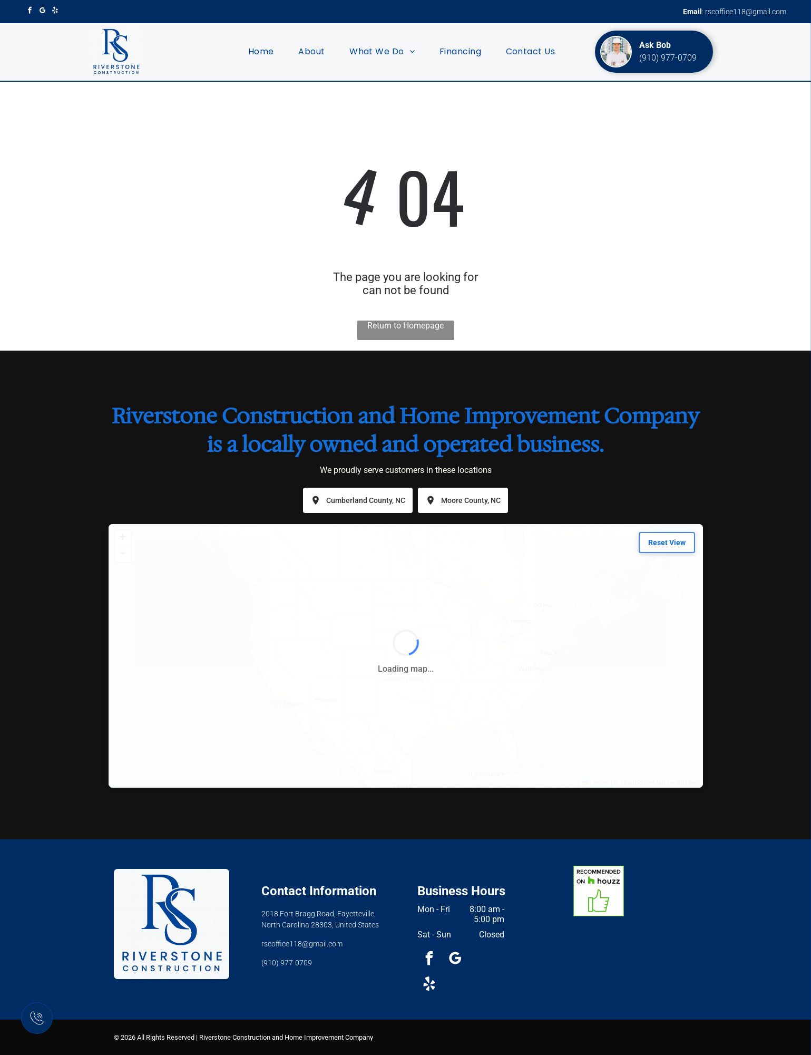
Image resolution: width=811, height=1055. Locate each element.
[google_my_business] (42, 11)
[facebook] (30, 11)
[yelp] (55, 11)
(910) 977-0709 (668, 58)
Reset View (667, 542)
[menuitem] (261, 51)
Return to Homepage (405, 326)
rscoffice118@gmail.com (745, 11)
